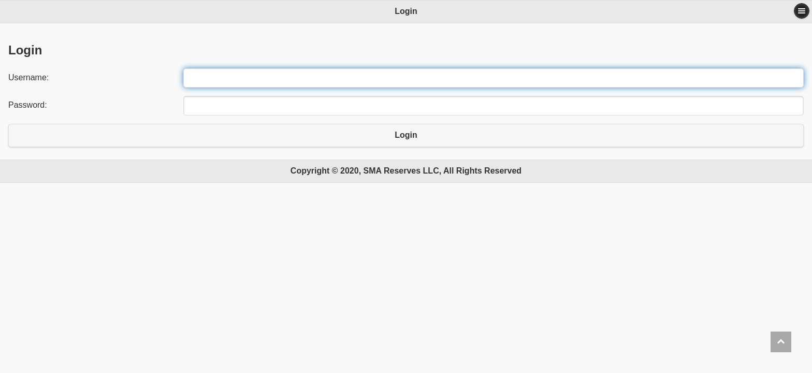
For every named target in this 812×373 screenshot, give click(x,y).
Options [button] (801, 11)
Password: (27, 105)
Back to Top (781, 342)
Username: (28, 77)
